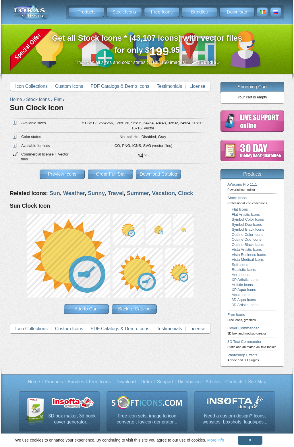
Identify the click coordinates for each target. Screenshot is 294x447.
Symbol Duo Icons (247, 224)
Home (34, 381)
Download (237, 11)
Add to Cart (86, 308)
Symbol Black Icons (248, 229)
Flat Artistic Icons (246, 214)
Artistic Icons (242, 285)
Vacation (163, 193)
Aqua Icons (241, 295)
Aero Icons (240, 275)
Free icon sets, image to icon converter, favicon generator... (147, 419)
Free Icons (162, 11)
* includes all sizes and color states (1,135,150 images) (147, 62)
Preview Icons (62, 174)
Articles (213, 381)
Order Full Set (110, 174)
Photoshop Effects (243, 357)
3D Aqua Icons (244, 300)
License (197, 86)
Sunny (96, 193)
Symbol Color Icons (248, 219)
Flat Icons (240, 209)
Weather (74, 193)
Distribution (189, 381)
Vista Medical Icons (248, 259)
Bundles (199, 11)
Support (165, 381)
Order (146, 381)
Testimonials (169, 86)
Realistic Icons (244, 269)
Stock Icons (124, 11)
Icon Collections (31, 86)
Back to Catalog (134, 308)
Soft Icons (240, 265)
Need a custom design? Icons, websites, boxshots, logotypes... (235, 419)
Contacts (234, 381)
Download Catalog (158, 174)
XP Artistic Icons (245, 279)
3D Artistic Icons (245, 305)
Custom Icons (69, 86)
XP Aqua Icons (244, 289)
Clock (185, 193)
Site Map (257, 381)
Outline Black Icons (248, 244)
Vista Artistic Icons (247, 249)
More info (215, 440)
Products (87, 11)
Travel (116, 193)
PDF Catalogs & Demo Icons (120, 86)
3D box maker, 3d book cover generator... (72, 419)
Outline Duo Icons (246, 239)
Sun (54, 193)
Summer (138, 193)
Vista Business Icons (249, 254)
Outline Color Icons (247, 234)
